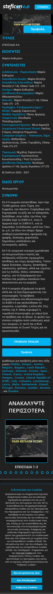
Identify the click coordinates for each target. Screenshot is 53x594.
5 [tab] (5, 473)
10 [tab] (32, 473)
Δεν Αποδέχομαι (26, 580)
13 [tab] (48, 473)
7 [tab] (16, 473)
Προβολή (37, 29)
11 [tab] (37, 473)
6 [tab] (10, 473)
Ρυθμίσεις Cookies (26, 587)
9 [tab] (26, 473)
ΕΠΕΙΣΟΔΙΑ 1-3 (26, 466)
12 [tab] (42, 473)
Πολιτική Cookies (24, 552)
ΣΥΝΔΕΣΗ (42, 7)
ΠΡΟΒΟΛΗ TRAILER (26, 341)
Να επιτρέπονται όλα (26, 572)
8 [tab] (21, 473)
